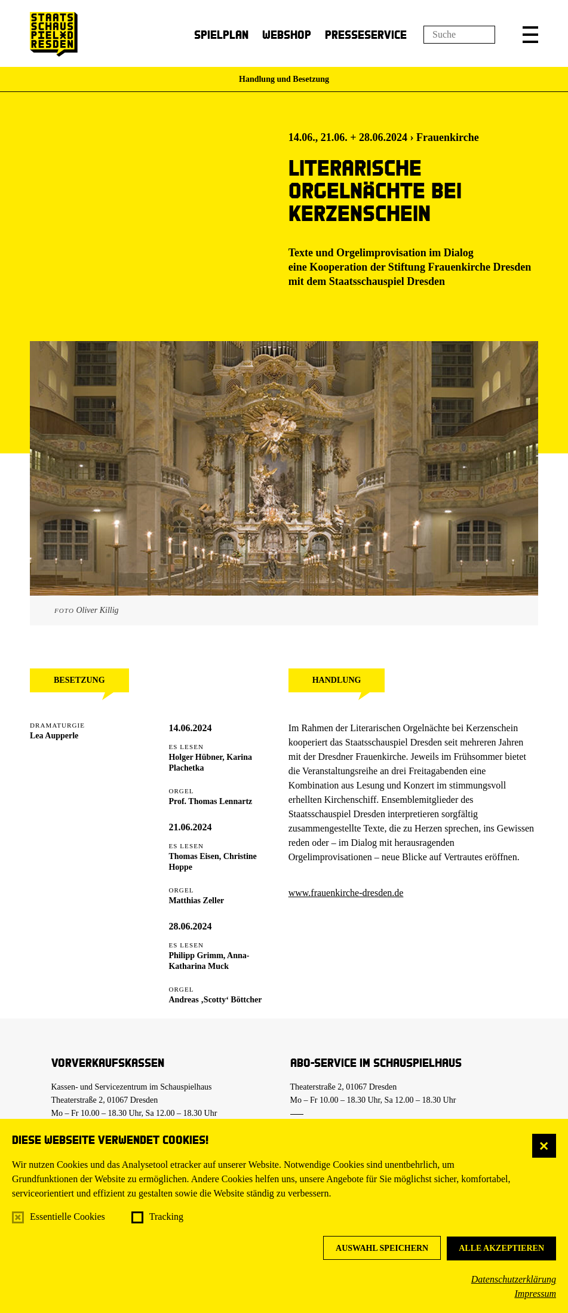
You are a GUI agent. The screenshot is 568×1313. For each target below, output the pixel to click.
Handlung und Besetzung (284, 79)
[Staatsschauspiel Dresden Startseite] (54, 34)
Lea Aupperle (54, 735)
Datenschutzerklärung (513, 1279)
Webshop (286, 34)
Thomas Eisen (193, 856)
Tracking (166, 1216)
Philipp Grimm (195, 955)
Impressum (535, 1294)
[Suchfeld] (459, 35)
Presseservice (366, 34)
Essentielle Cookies (67, 1216)
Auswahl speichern (382, 1248)
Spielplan (221, 34)
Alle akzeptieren (501, 1248)
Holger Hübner (195, 757)
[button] (530, 34)
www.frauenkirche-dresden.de (346, 893)
